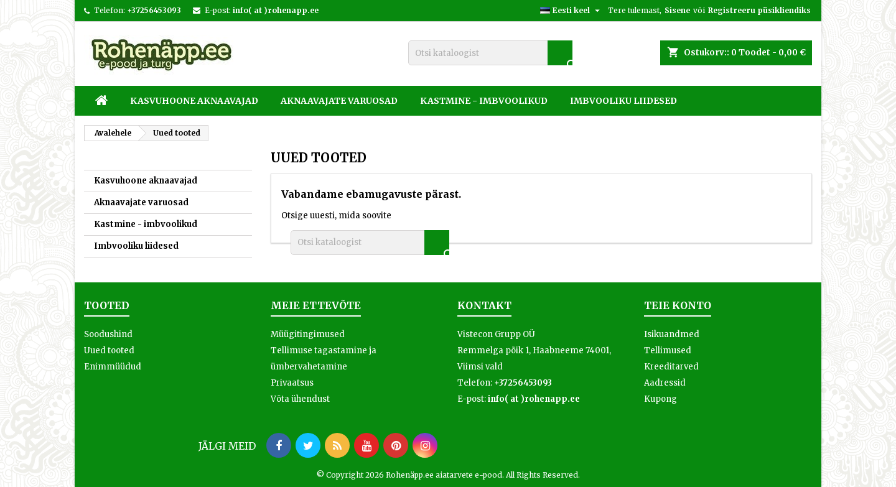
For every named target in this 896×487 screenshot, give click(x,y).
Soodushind (108, 334)
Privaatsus (292, 383)
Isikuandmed (671, 334)
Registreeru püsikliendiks (759, 10)
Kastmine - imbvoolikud (484, 100)
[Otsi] (490, 52)
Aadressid (665, 383)
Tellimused (667, 350)
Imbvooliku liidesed (623, 100)
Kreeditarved (671, 366)
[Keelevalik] (571, 10)
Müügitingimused (308, 334)
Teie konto (677, 305)
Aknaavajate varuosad (339, 100)
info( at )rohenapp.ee (276, 10)
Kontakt (484, 305)
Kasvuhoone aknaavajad (194, 100)
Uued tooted (109, 350)
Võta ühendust (300, 399)
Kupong (660, 399)
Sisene (677, 10)
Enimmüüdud (112, 366)
